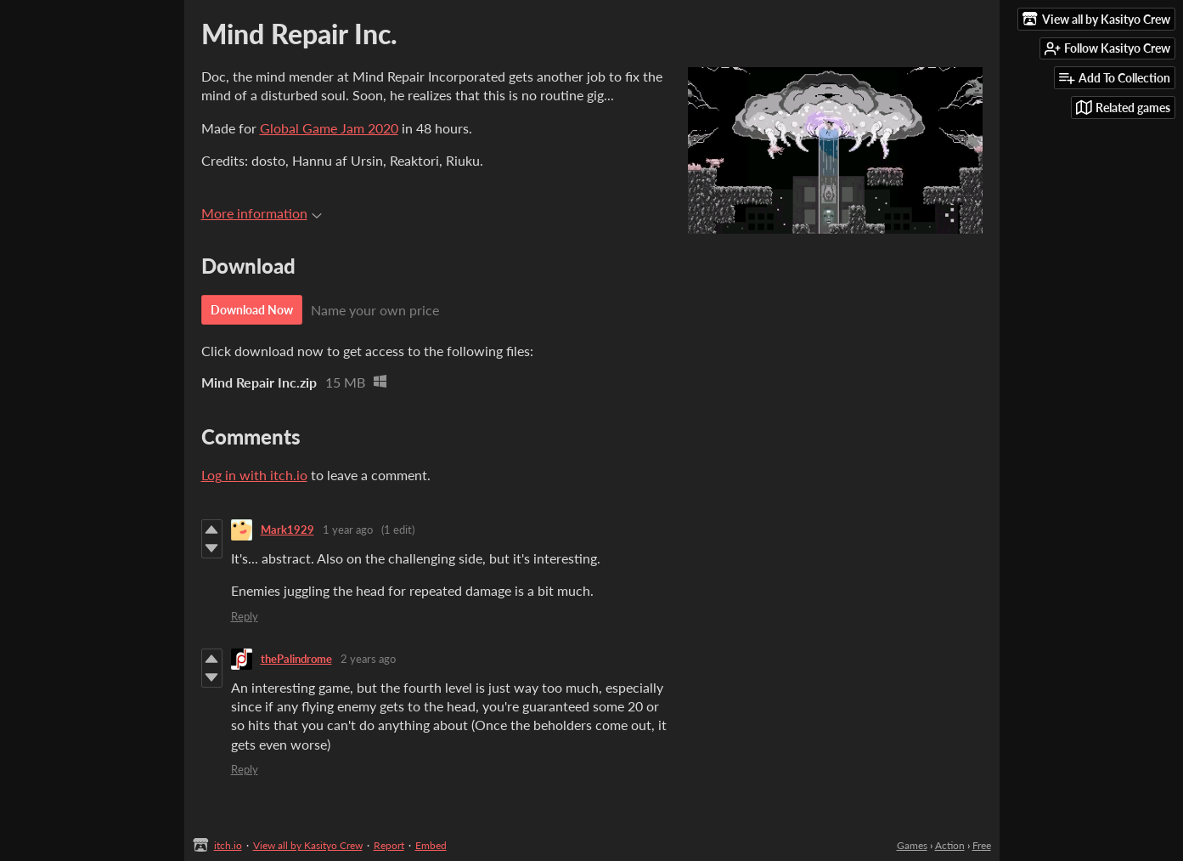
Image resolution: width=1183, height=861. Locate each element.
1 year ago (348, 529)
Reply (244, 616)
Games (912, 845)
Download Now (252, 310)
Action (950, 845)
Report (389, 845)
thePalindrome (296, 659)
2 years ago (368, 659)
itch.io (228, 845)
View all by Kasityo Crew (308, 845)
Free (981, 845)
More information (261, 213)
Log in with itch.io (254, 475)
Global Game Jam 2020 (329, 128)
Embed (431, 845)
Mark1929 (287, 529)
